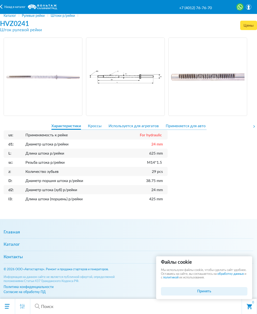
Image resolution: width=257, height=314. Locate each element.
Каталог (12, 244)
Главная (12, 232)
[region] (128, 16)
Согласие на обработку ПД (25, 292)
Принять (204, 291)
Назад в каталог (14, 7)
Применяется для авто (186, 126)
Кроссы (95, 126)
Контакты (13, 257)
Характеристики (66, 126)
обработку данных (230, 274)
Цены (249, 25)
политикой (170, 277)
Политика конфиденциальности (29, 287)
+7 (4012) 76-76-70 (195, 8)
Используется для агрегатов (134, 126)
